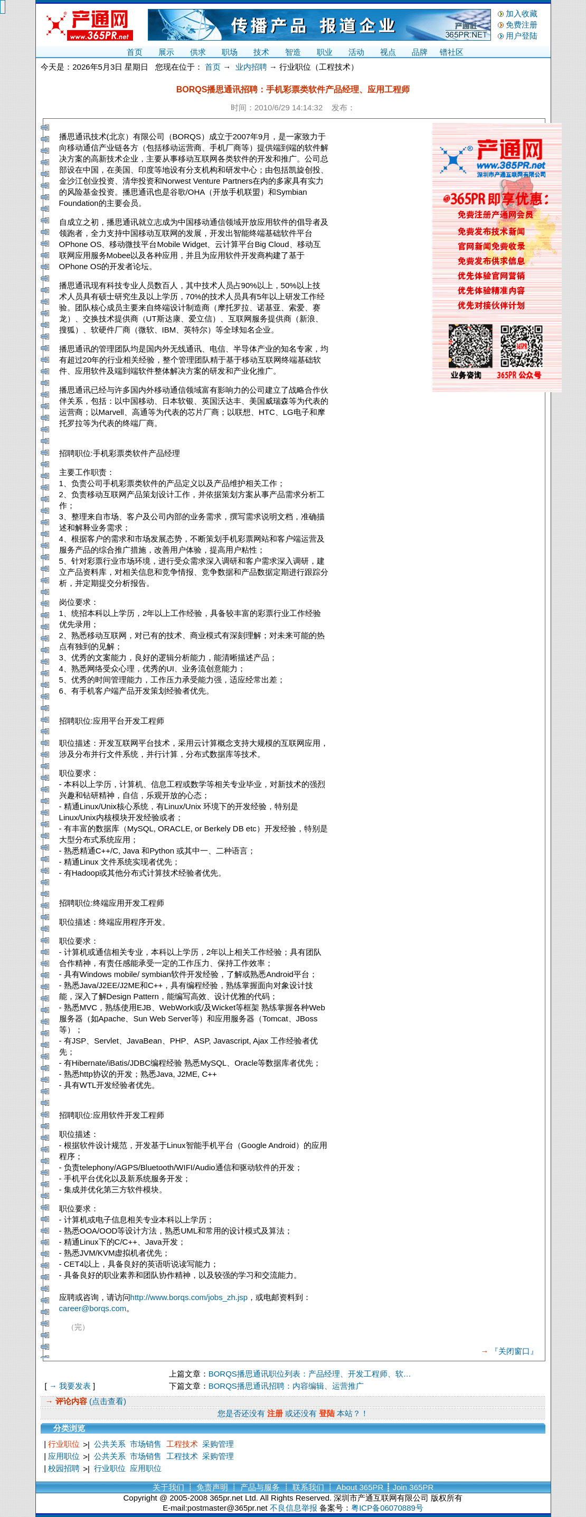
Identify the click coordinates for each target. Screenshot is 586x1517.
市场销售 (146, 1443)
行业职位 (64, 1443)
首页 (135, 52)
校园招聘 (64, 1468)
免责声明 (212, 1487)
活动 (356, 52)
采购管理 (218, 1443)
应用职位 (64, 1456)
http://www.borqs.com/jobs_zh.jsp (189, 1297)
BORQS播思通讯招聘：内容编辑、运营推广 (286, 1385)
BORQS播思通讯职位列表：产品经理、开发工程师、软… (310, 1373)
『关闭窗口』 (514, 1351)
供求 (198, 52)
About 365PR (359, 1487)
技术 (261, 52)
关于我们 (168, 1487)
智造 (293, 52)
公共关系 (110, 1443)
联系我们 (308, 1487)
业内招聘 (251, 66)
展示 (166, 52)
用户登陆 (521, 35)
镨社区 (452, 52)
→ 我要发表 (70, 1385)
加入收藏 (521, 13)
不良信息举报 (293, 1507)
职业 (325, 52)
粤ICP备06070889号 (387, 1507)
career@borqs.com (93, 1308)
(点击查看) (106, 1401)
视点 (388, 52)
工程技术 (182, 1443)
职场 (230, 52)
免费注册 (521, 24)
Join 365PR (413, 1487)
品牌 (420, 52)
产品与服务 (260, 1487)
